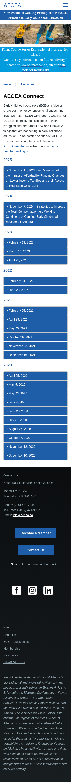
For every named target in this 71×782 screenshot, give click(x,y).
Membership (11, 648)
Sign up (16, 564)
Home (7, 84)
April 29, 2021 (18, 319)
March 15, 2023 (19, 251)
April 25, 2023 (18, 260)
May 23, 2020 (18, 393)
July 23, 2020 (18, 420)
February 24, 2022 (21, 281)
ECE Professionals (16, 641)
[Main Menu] (65, 5)
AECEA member (14, 146)
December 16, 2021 (22, 355)
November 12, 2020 (22, 446)
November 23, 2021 (22, 346)
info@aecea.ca (23, 515)
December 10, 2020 (22, 455)
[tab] (35, 178)
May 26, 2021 (18, 328)
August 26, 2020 (20, 429)
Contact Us (36, 550)
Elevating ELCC (14, 662)
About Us (9, 635)
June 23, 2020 (18, 411)
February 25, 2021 (21, 310)
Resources (27, 84)
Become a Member (36, 533)
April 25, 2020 (18, 375)
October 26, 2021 (20, 337)
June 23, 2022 (18, 289)
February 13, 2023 (21, 242)
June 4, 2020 (17, 402)
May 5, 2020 (17, 384)
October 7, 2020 (19, 437)
